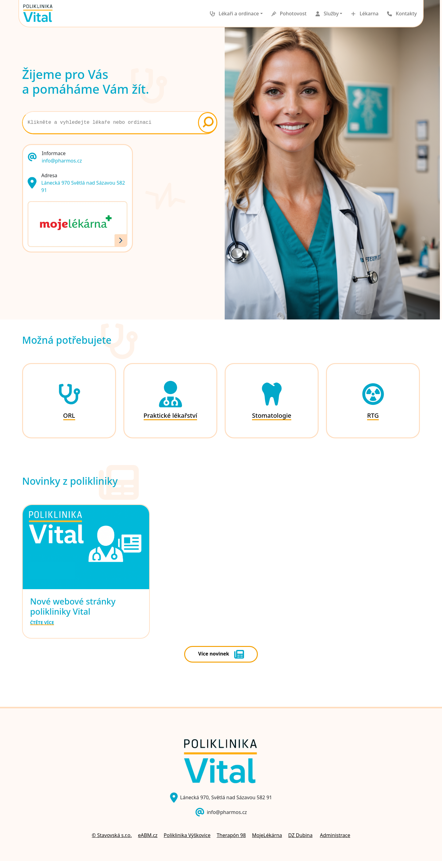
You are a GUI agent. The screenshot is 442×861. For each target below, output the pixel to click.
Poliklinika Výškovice (187, 835)
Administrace (335, 835)
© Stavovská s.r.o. (112, 835)
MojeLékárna (267, 835)
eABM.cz (147, 835)
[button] (234, 13)
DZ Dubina (300, 835)
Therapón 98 (231, 835)
